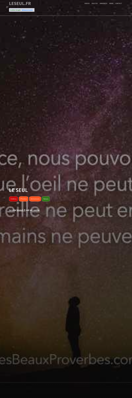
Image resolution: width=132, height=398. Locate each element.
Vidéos (13, 198)
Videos (87, 3)
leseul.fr (20, 3)
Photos (95, 3)
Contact (118, 3)
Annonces (103, 3)
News (111, 3)
